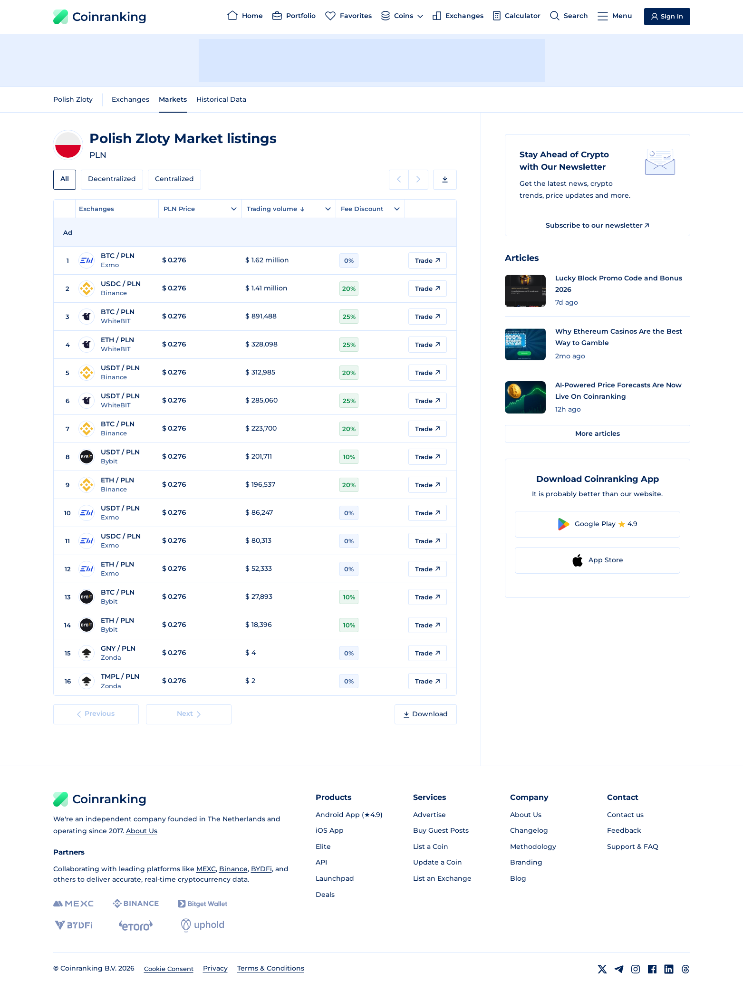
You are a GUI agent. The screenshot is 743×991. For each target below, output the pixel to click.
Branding (526, 862)
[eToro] (136, 925)
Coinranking (99, 17)
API (321, 862)
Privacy (215, 968)
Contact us (625, 814)
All (64, 178)
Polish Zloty (73, 99)
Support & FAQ (632, 846)
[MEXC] (73, 904)
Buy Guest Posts (441, 830)
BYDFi (261, 869)
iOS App (330, 830)
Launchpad (335, 878)
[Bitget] (202, 904)
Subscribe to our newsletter (597, 225)
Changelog (529, 830)
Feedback (624, 830)
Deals (325, 894)
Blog (518, 878)
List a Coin (430, 846)
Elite (323, 846)
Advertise (429, 814)
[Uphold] (202, 925)
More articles (597, 433)
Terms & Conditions (270, 968)
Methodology (533, 846)
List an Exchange (442, 878)
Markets (173, 99)
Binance (233, 869)
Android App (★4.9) (349, 814)
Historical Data (221, 99)
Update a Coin (437, 862)
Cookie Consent (168, 968)
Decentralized (112, 178)
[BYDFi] (73, 925)
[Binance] (136, 903)
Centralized (174, 178)
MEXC (206, 869)
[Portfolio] (294, 17)
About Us (141, 831)
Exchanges (130, 99)
